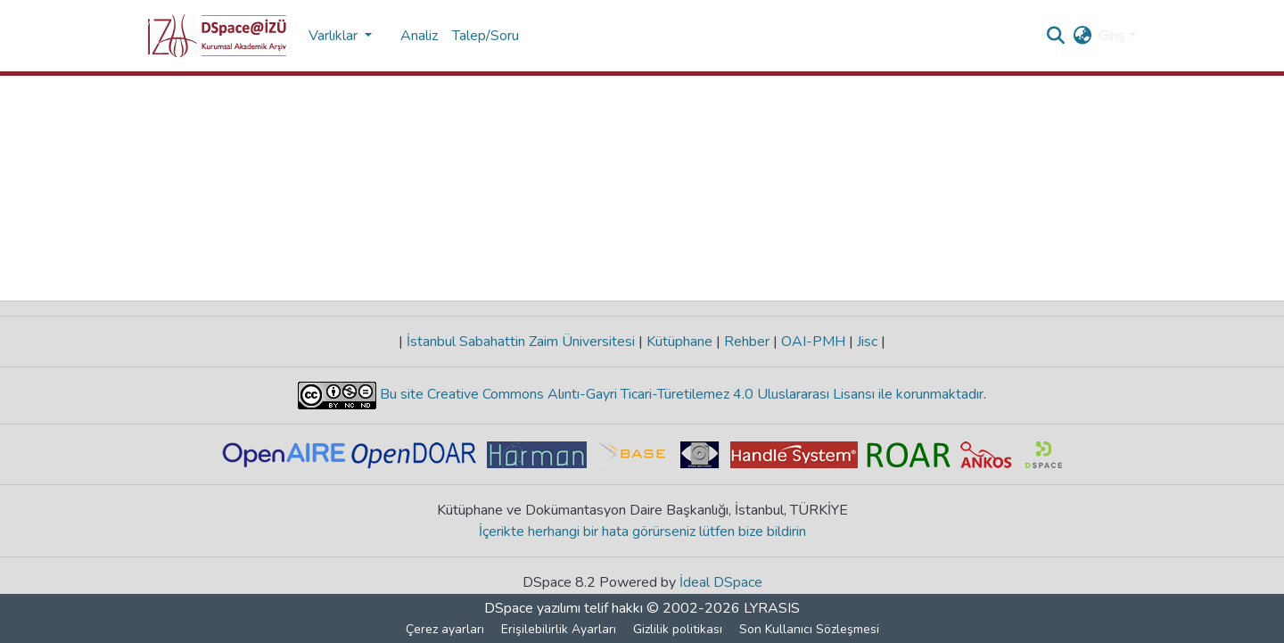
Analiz (419, 35)
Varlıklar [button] (335, 35)
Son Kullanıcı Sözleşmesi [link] (809, 629)
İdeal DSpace (720, 582)
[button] (217, 35)
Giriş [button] (1114, 35)
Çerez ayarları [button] (445, 629)
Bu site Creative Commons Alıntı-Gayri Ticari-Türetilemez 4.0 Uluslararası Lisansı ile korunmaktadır (680, 394)
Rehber (746, 341)
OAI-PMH (813, 341)
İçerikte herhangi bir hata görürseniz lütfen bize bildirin (642, 531)
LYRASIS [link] (772, 608)
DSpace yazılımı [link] (532, 608)
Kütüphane (679, 341)
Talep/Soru (485, 35)
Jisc (867, 341)
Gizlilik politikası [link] (677, 629)
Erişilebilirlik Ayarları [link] (558, 629)
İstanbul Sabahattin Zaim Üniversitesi (520, 341)
